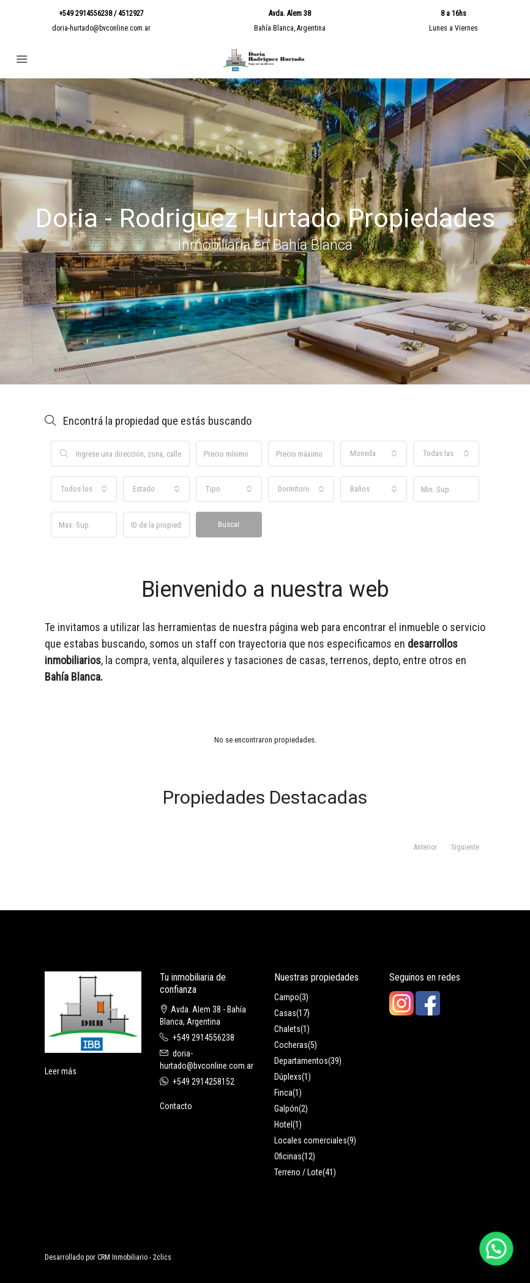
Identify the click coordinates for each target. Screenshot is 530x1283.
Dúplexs (288, 1077)
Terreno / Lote (298, 1172)
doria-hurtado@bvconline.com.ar (101, 28)
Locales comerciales (310, 1140)
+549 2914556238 (203, 1037)
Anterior (425, 847)
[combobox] (373, 453)
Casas (285, 1013)
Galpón (286, 1108)
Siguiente (465, 847)
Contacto (176, 1106)
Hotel (283, 1124)
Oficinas (288, 1156)
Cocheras (291, 1045)
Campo (286, 997)
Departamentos (301, 1061)
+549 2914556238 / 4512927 (101, 13)
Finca (283, 1093)
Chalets (287, 1029)
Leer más (61, 1071)
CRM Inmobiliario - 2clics (134, 1257)
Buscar (229, 524)
